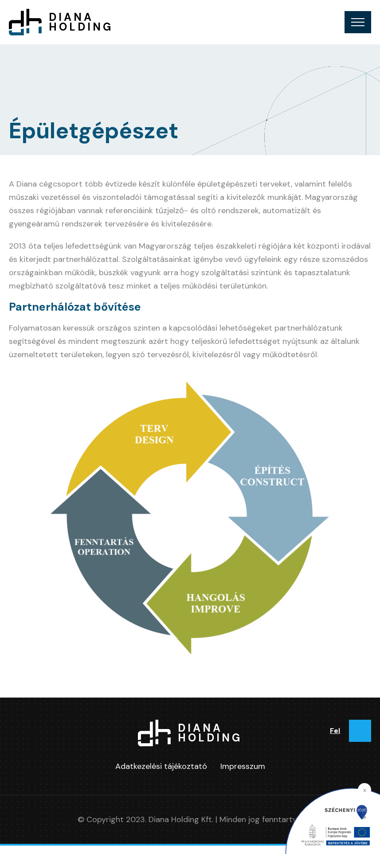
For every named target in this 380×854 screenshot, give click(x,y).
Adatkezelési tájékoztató (161, 766)
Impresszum (242, 766)
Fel (335, 730)
